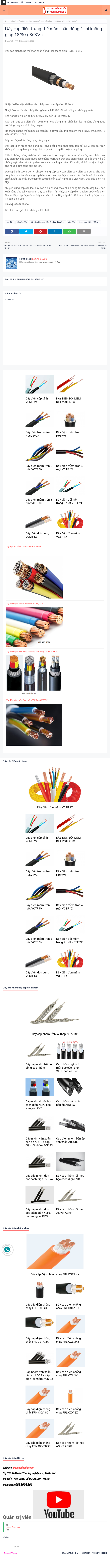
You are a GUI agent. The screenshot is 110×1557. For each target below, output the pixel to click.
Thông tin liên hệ (99, 1553)
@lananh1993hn (13, 1527)
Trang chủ (9, 21)
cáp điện (17, 21)
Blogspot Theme (10, 1553)
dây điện (71, 222)
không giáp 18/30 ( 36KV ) (89, 222)
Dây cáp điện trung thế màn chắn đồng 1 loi (47, 222)
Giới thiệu (26, 2)
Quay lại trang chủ (70, 1553)
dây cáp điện (22, 222)
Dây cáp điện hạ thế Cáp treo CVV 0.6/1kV (24, 604)
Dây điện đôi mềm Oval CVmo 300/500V (23, 546)
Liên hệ (39, 2)
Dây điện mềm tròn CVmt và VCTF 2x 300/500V (26, 700)
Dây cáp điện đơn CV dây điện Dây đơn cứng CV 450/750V (31, 651)
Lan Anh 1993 (12, 41)
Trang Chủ (12, 2)
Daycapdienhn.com (23, 1467)
